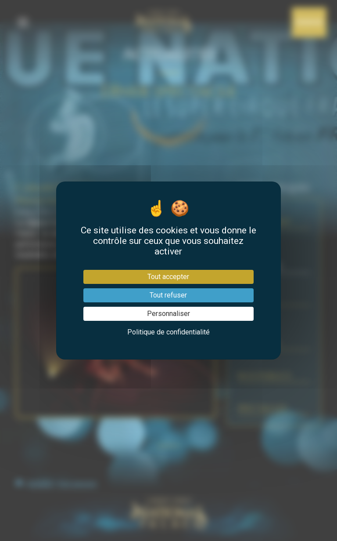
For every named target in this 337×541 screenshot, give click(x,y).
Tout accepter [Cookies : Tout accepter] (168, 276)
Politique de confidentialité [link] (168, 332)
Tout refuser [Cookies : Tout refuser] (168, 295)
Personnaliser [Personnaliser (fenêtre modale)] (168, 313)
